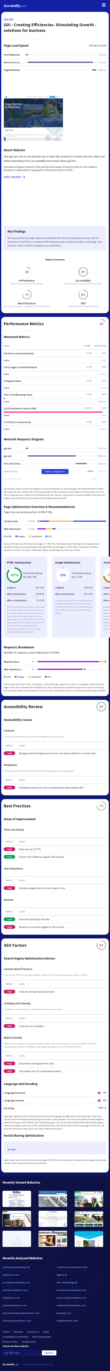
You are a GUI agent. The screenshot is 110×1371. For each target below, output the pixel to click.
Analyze (49, 1352)
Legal (46, 1331)
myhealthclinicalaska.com (71, 1305)
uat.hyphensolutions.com (16, 1320)
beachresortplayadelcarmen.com (20, 1313)
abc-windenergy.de (67, 1282)
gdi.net (9, 19)
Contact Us (33, 1331)
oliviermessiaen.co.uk (14, 1305)
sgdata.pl (62, 1274)
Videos (6, 1331)
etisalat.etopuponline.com (71, 1290)
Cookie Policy (28, 1341)
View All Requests (55, 471)
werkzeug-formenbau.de (16, 1267)
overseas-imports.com (15, 1290)
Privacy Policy (10, 1341)
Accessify (15, 5)
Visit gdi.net (15, 177)
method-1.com (10, 1274)
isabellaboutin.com (67, 1320)
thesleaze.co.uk (11, 1297)
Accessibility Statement (15, 1336)
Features (18, 1331)
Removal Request (41, 1336)
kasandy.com (64, 1313)
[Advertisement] (55, 85)
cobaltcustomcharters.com (72, 1267)
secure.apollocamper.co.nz (71, 1297)
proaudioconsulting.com (16, 1282)
